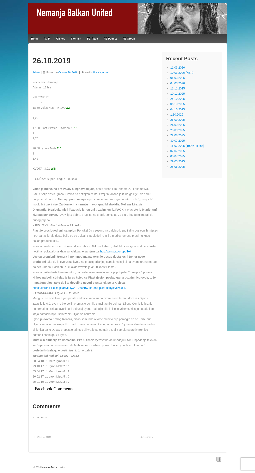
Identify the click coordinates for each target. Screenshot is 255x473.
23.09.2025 (177, 130)
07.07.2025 (177, 151)
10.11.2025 (177, 93)
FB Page (92, 38)
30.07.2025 (177, 140)
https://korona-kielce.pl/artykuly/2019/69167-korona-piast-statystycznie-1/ (79, 288)
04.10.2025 (177, 109)
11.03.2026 (177, 67)
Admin (36, 72)
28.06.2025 (177, 166)
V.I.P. (47, 38)
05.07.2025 (177, 156)
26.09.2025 (177, 119)
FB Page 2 (110, 38)
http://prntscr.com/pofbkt (115, 251)
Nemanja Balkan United (53, 467)
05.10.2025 (177, 104)
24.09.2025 (177, 125)
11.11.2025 (177, 88)
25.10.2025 (177, 98)
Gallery (60, 38)
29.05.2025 (177, 161)
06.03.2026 (177, 78)
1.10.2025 (176, 114)
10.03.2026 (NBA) (182, 72)
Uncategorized (101, 72)
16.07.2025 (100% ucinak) (187, 145)
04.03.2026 (177, 83)
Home (34, 38)
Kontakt (76, 38)
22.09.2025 (177, 135)
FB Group (129, 38)
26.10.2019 (44, 436)
